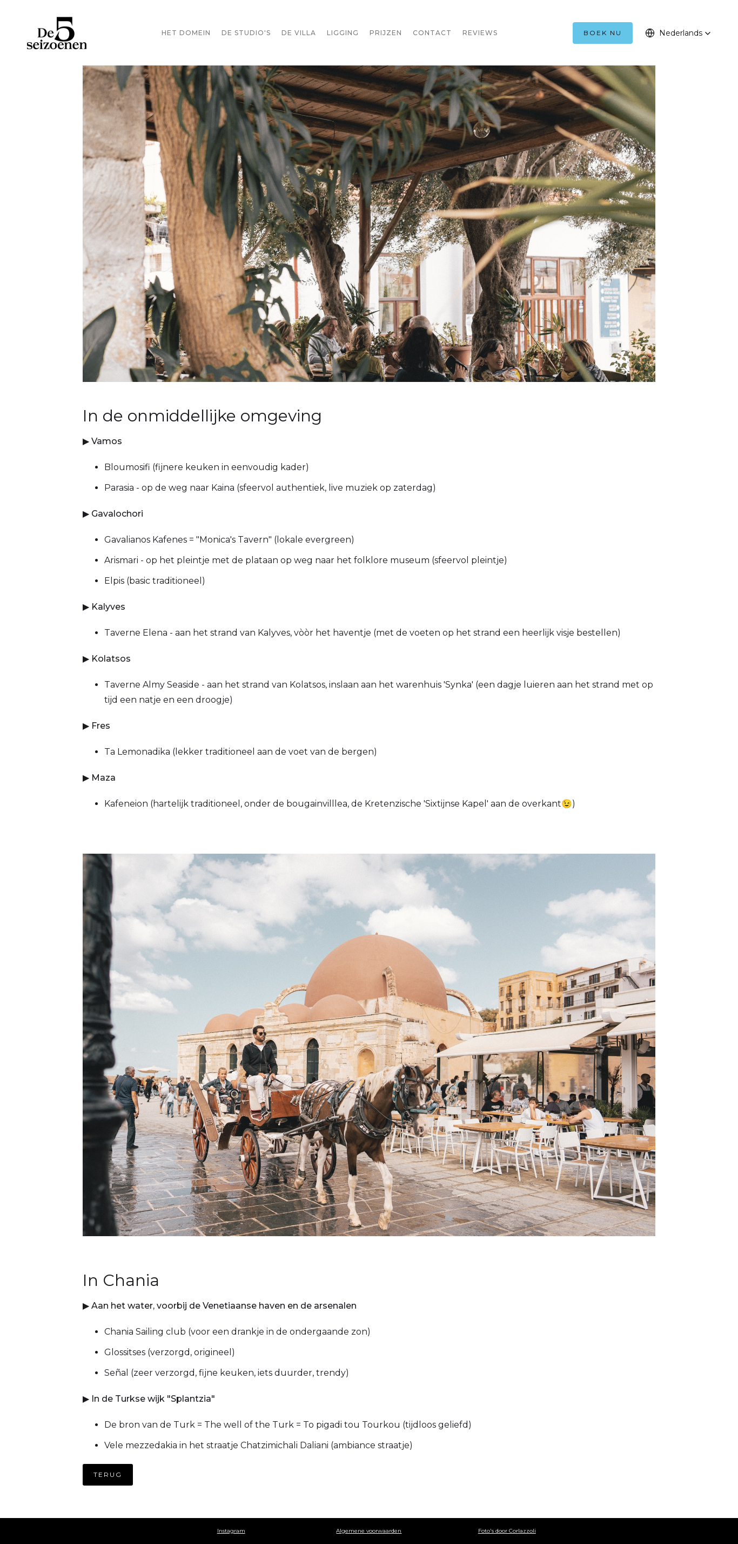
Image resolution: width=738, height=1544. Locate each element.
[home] (56, 33)
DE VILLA (298, 33)
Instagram (231, 1530)
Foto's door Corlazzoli (507, 1530)
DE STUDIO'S (246, 33)
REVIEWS (480, 33)
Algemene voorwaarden (368, 1530)
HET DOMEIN (186, 33)
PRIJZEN (386, 33)
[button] (678, 33)
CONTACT (432, 33)
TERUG (107, 1474)
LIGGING (343, 33)
